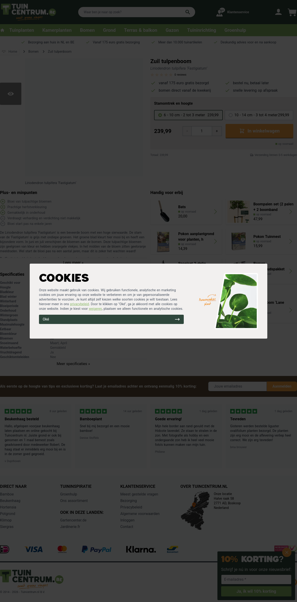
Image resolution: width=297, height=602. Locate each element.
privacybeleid (79, 304)
